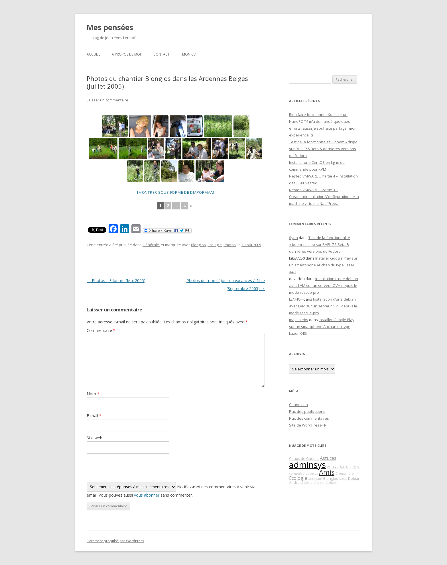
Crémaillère (345, 474)
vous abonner (146, 495)
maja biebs (298, 319)
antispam (315, 479)
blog (353, 467)
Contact (161, 54)
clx (322, 483)
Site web (94, 437)
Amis (326, 472)
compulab (296, 474)
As (358, 467)
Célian (308, 483)
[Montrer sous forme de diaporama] (175, 192)
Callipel (331, 483)
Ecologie (215, 244)
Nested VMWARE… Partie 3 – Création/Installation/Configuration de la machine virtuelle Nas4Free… (324, 196)
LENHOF (295, 299)
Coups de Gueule (304, 458)
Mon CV (189, 54)
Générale (151, 244)
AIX (316, 483)
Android (296, 482)
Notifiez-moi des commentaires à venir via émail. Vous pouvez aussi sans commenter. (171, 490)
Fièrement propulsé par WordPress (115, 541)
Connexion (298, 404)
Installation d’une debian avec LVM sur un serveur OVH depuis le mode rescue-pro (323, 285)
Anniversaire (337, 466)
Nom (93, 393)
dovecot (312, 474)
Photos (230, 244)
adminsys (307, 464)
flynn (293, 237)
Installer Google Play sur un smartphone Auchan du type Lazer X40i (323, 265)
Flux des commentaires (309, 418)
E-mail (94, 415)
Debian (354, 478)
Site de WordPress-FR (307, 425)
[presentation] (130, 468)
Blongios (198, 244)
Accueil (93, 54)
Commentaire (101, 330)
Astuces (328, 458)
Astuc (343, 479)
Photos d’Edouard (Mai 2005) (116, 280)
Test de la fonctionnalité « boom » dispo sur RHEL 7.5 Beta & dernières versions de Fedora (323, 148)
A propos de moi (126, 54)
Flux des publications (307, 411)
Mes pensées (110, 27)
